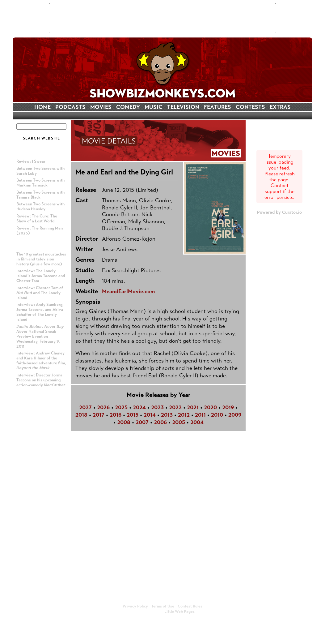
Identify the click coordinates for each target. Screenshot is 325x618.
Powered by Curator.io (279, 212)
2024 (139, 407)
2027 (85, 407)
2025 (121, 407)
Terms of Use (162, 606)
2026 (103, 407)
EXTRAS (280, 107)
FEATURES (217, 107)
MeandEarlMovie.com (128, 291)
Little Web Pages (179, 611)
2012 (184, 414)
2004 (197, 422)
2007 (142, 422)
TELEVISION (183, 107)
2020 (210, 407)
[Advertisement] (162, 18)
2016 (115, 414)
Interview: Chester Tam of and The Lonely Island (39, 292)
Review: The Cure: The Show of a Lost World (36, 219)
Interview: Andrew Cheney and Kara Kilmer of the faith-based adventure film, (41, 360)
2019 (228, 407)
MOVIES (101, 107)
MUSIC (153, 107)
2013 (167, 414)
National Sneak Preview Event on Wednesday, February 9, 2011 (40, 336)
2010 (217, 414)
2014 (150, 414)
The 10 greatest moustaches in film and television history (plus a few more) (41, 259)
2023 (157, 407)
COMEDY (128, 107)
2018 (81, 414)
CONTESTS (250, 107)
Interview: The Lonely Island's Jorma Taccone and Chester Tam (40, 275)
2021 (193, 407)
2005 (178, 422)
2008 (123, 422)
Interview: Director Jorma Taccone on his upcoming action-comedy (40, 380)
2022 (175, 407)
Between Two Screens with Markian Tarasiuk (40, 183)
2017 (98, 414)
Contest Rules (190, 606)
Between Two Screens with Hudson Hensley (40, 207)
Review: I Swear (30, 161)
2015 (132, 414)
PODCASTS (70, 107)
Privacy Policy (135, 606)
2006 (160, 422)
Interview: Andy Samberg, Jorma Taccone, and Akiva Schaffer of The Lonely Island (40, 312)
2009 (234, 414)
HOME (42, 107)
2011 (200, 414)
